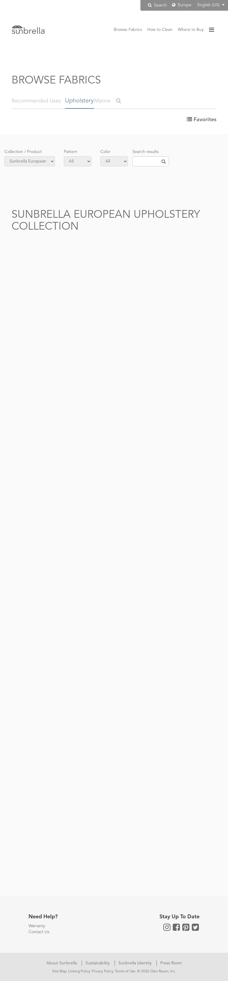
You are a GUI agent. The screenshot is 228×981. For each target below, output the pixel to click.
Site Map (59, 971)
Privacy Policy (102, 971)
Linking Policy (79, 971)
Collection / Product (23, 151)
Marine (103, 101)
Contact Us (38, 931)
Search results (145, 151)
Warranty (36, 925)
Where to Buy (191, 30)
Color (105, 151)
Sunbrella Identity (135, 963)
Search (157, 5)
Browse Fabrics (128, 30)
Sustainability (98, 963)
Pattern (70, 151)
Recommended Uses (36, 101)
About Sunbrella (62, 963)
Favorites (201, 119)
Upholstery (78, 101)
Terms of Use (125, 971)
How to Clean (159, 30)
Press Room (171, 963)
